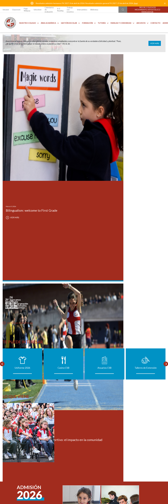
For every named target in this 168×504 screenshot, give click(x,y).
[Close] (165, 3)
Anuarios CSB (104, 213)
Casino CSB (63, 213)
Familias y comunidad (120, 22)
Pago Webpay (27, 10)
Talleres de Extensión (146, 213)
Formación (87, 22)
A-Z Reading (60, 10)
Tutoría (101, 22)
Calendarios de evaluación (49, 9)
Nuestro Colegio (27, 22)
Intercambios (82, 10)
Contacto (153, 22)
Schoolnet (37, 10)
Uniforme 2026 (22, 213)
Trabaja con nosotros (70, 9)
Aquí (136, 3)
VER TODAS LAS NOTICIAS (18, 164)
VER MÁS (157, 43)
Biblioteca (94, 10)
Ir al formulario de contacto (49, 457)
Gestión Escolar (68, 22)
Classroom (16, 10)
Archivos (140, 22)
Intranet (6, 10)
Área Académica (48, 22)
